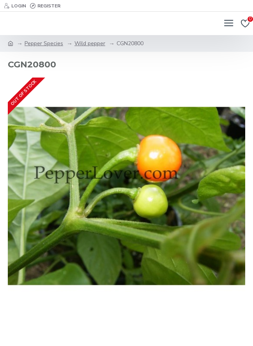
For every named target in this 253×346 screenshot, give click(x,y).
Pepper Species (44, 43)
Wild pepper (89, 43)
